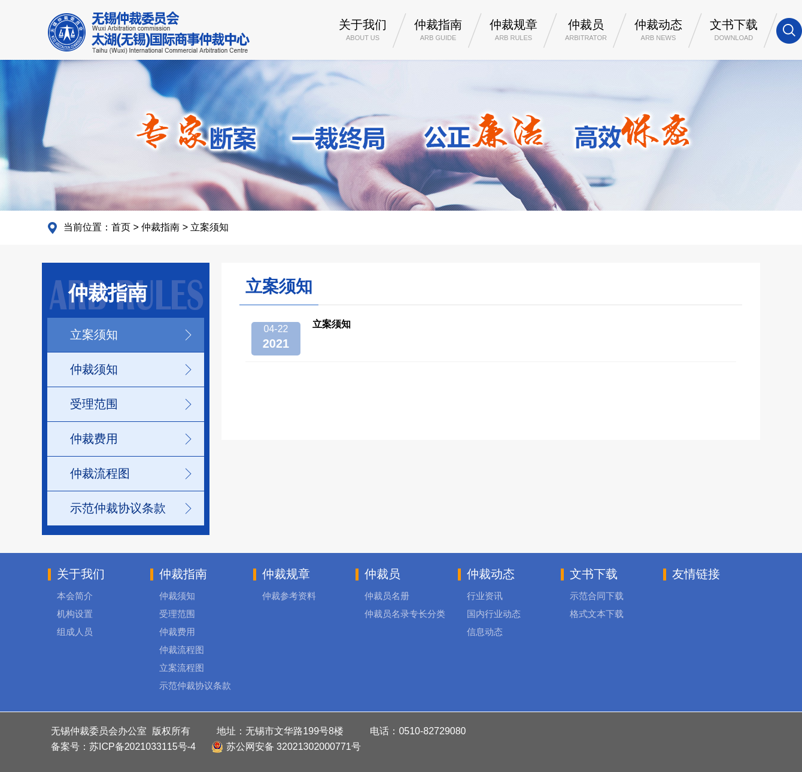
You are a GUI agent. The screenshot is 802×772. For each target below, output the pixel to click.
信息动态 (485, 632)
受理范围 (94, 404)
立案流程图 (181, 667)
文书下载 (734, 31)
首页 (120, 227)
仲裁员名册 (386, 596)
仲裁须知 (94, 369)
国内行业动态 (494, 614)
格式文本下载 (597, 614)
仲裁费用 (94, 438)
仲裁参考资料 (289, 596)
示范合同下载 (597, 596)
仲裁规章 (513, 31)
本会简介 (75, 596)
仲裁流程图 (100, 473)
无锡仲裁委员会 (149, 32)
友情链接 (696, 573)
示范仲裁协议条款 (118, 508)
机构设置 (75, 614)
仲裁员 (586, 31)
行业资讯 (485, 596)
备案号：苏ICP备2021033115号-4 (123, 746)
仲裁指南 (438, 31)
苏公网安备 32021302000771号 (285, 747)
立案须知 (209, 227)
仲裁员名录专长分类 (404, 614)
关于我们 (363, 31)
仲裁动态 (658, 31)
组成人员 (75, 632)
